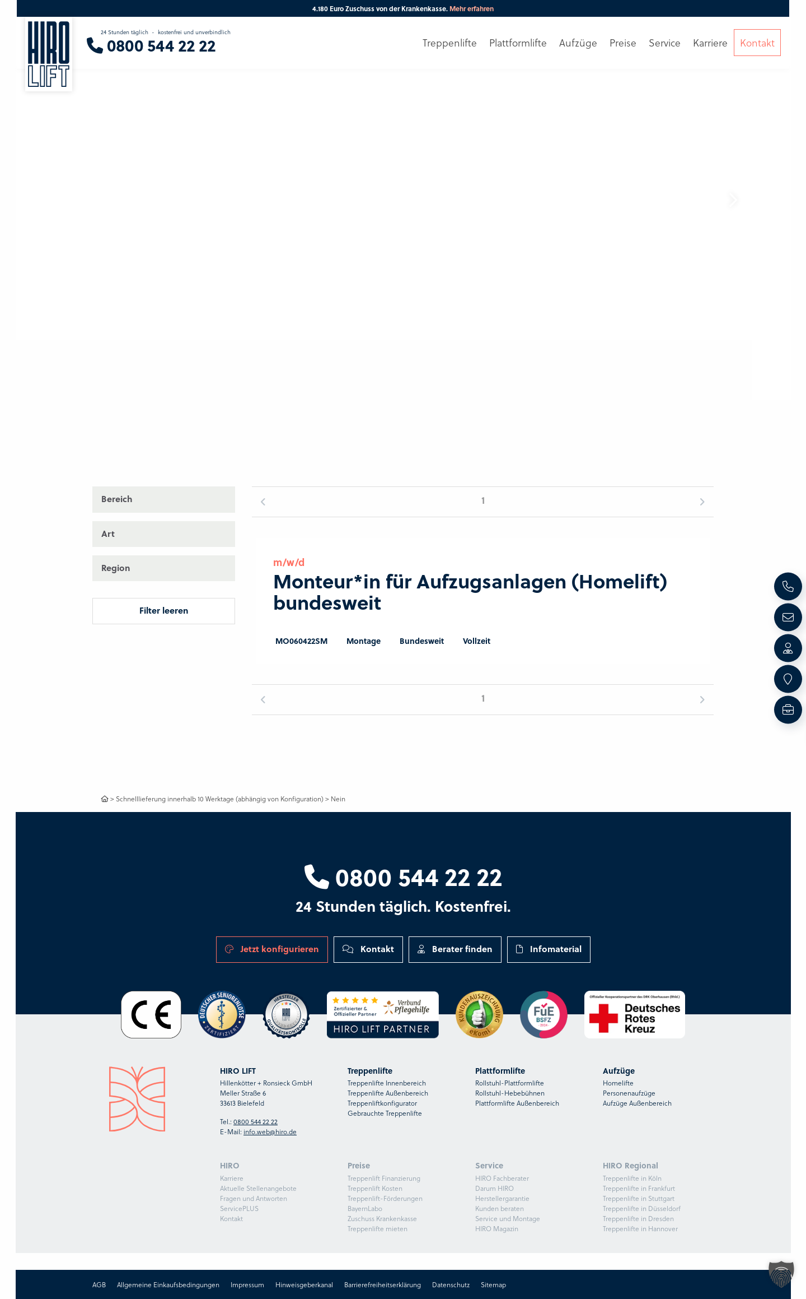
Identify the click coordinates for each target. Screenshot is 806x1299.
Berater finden (455, 949)
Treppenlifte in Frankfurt (639, 1188)
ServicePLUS (239, 1208)
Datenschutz (451, 1284)
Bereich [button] (117, 499)
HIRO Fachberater (502, 1178)
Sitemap (493, 1284)
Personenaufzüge (629, 1093)
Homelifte (618, 1083)
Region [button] (115, 568)
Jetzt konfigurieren (272, 949)
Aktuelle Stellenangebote (258, 1188)
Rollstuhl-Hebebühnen (510, 1093)
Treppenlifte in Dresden (638, 1218)
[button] (732, 200)
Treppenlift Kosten (375, 1188)
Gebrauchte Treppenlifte (385, 1113)
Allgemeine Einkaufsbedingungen (168, 1284)
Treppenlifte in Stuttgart (638, 1198)
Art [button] (108, 533)
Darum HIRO (494, 1188)
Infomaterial (549, 949)
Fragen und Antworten (253, 1198)
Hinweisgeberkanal (304, 1284)
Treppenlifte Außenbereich (388, 1093)
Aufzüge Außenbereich (637, 1103)
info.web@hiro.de (270, 1131)
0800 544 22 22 (403, 876)
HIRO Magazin (496, 1228)
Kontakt (368, 949)
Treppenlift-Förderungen (385, 1198)
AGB (99, 1284)
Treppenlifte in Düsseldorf (642, 1208)
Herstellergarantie (502, 1198)
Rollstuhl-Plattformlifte (509, 1083)
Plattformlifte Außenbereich (517, 1103)
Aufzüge (578, 43)
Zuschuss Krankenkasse (382, 1218)
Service (665, 43)
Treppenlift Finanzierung (384, 1178)
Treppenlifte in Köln (632, 1178)
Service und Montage (507, 1218)
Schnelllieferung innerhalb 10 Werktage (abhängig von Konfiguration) (220, 799)
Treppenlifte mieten (377, 1228)
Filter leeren (164, 610)
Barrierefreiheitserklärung (382, 1284)
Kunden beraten (499, 1208)
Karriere (231, 1178)
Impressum (247, 1284)
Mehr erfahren (471, 8)
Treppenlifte (450, 43)
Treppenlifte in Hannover (640, 1228)
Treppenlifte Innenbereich (387, 1083)
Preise (623, 43)
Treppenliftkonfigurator (382, 1103)
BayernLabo (365, 1208)
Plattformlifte (518, 43)
